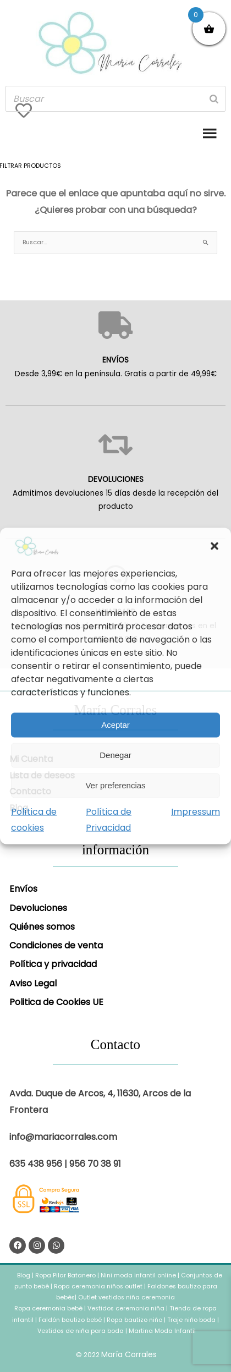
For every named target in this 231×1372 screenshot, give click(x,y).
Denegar (115, 755)
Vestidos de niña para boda (80, 1331)
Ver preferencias (115, 785)
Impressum (195, 811)
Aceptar (115, 724)
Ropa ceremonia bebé (48, 1308)
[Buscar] (214, 98)
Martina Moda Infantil (162, 1331)
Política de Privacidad (108, 819)
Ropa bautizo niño (134, 1320)
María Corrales (129, 1354)
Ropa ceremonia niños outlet (98, 1286)
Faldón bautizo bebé (70, 1320)
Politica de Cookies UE (56, 1002)
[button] (214, 545)
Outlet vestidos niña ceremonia (126, 1297)
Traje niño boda (191, 1320)
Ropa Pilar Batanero (65, 1275)
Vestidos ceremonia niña (125, 1308)
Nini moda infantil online (139, 1275)
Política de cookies (34, 819)
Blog (24, 1275)
